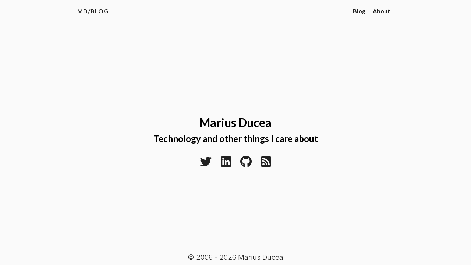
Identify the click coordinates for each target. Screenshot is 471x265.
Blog (359, 10)
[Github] (246, 163)
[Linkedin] (226, 163)
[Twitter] (206, 163)
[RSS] (266, 163)
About (381, 10)
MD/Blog (93, 10)
